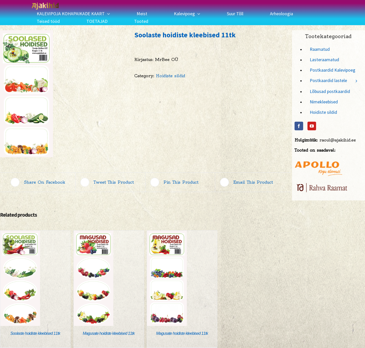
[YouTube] (311, 126)
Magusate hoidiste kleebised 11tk (109, 333)
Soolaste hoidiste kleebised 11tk (35, 333)
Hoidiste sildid (170, 75)
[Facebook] (299, 126)
